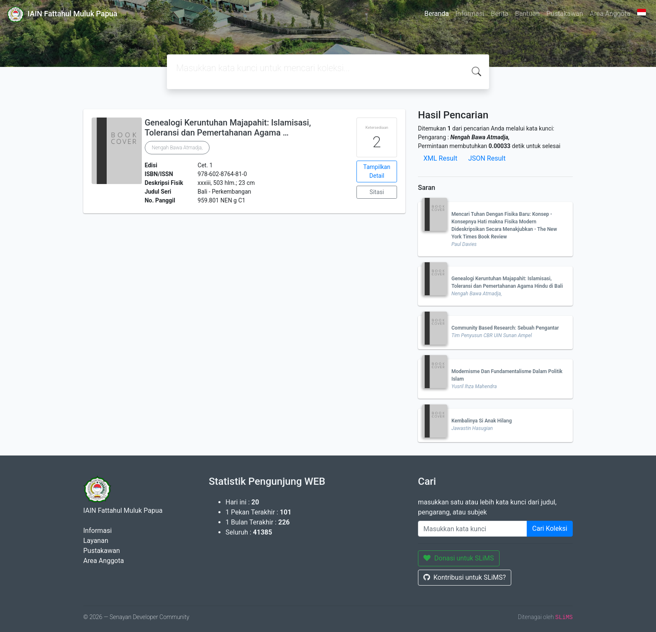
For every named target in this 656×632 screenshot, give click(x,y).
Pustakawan (564, 14)
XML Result (440, 158)
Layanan (95, 541)
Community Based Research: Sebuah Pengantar (505, 328)
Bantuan (527, 14)
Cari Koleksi (549, 528)
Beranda (436, 14)
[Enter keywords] (472, 529)
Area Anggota (610, 14)
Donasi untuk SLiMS (458, 558)
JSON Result (486, 158)
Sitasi (376, 192)
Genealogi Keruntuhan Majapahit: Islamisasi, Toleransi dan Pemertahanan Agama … (228, 128)
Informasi (470, 14)
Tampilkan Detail (376, 171)
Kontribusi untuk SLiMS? (464, 577)
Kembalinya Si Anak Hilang (481, 421)
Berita (499, 14)
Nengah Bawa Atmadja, (177, 148)
